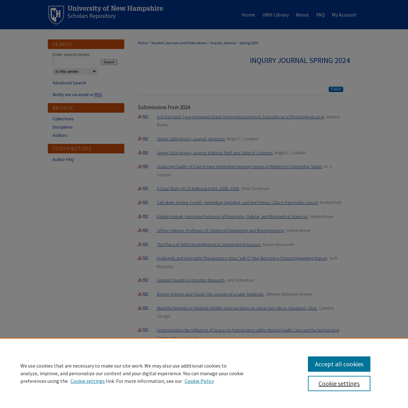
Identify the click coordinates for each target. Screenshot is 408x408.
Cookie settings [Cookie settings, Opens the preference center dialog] (339, 383)
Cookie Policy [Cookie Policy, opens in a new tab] (199, 381)
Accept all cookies (339, 364)
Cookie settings (87, 381)
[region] (204, 373)
